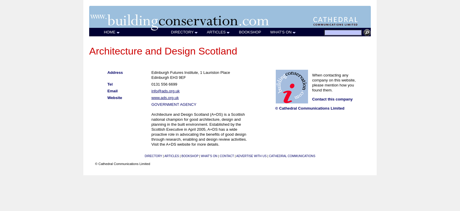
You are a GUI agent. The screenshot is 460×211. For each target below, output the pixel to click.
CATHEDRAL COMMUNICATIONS (292, 156)
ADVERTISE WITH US (251, 156)
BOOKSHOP (250, 32)
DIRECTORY (184, 32)
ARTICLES (218, 32)
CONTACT (227, 156)
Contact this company (332, 99)
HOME (112, 32)
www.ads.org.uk (165, 98)
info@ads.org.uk (165, 91)
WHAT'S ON (283, 32)
